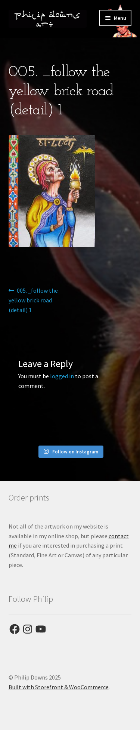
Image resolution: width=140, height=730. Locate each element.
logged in (62, 376)
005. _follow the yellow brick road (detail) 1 (33, 300)
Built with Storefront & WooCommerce (59, 687)
